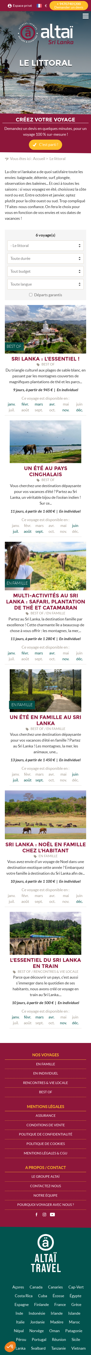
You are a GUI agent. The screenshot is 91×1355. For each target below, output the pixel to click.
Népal (19, 1331)
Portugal (39, 1339)
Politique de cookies (45, 1144)
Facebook (36, 1214)
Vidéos (52, 1214)
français (39, 6)
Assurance (46, 1116)
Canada (36, 1287)
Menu (86, 16)
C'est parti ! (48, 144)
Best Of (45, 1092)
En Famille (45, 1064)
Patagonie (73, 1331)
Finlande (41, 1304)
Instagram (44, 1214)
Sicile (76, 1339)
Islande (74, 1313)
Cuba (42, 1296)
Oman (54, 1331)
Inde (19, 1313)
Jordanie (37, 1322)
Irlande (57, 1313)
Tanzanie (58, 1348)
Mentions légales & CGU (45, 1153)
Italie (20, 1322)
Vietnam (78, 1348)
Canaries (55, 1287)
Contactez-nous (45, 1186)
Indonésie (37, 1313)
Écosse (58, 1296)
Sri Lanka (17, 1348)
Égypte (75, 1296)
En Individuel (45, 1073)
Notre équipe (45, 1195)
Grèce (76, 1304)
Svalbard (38, 1348)
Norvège (36, 1331)
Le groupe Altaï (45, 1176)
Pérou (21, 1339)
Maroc (74, 1322)
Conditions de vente (45, 1125)
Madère (56, 1322)
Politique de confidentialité (45, 1134)
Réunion (59, 1339)
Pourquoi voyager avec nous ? (45, 1205)
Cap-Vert (76, 1287)
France (60, 1304)
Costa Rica (24, 1296)
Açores (18, 1287)
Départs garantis (48, 295)
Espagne (22, 1304)
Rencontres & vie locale (45, 1083)
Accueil (39, 158)
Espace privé (22, 6)
